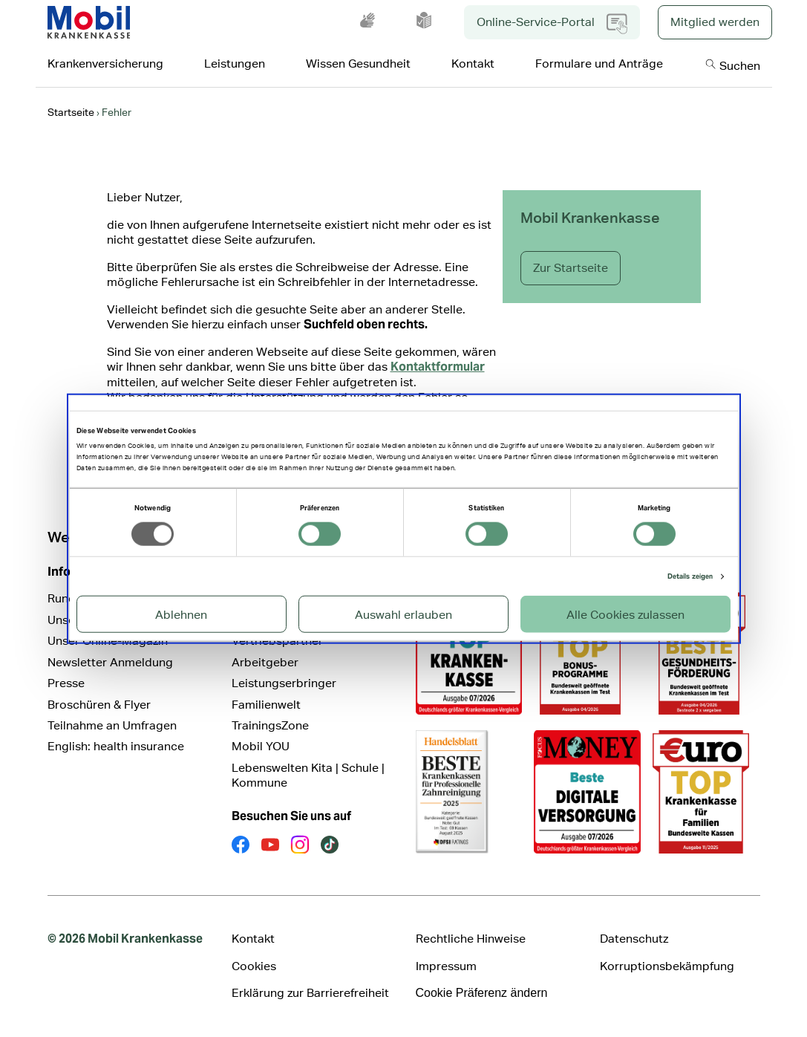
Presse (66, 683)
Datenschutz (634, 939)
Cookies (254, 966)
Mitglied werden (714, 22)
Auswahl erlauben (403, 615)
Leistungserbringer (284, 683)
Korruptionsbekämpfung (667, 966)
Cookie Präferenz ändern (482, 992)
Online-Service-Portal (552, 23)
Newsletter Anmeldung (110, 662)
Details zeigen (690, 576)
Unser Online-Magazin (108, 641)
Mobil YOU (261, 746)
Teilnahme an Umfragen (112, 725)
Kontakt (253, 939)
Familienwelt (266, 705)
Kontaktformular (438, 366)
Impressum (446, 966)
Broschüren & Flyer (99, 705)
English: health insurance (116, 746)
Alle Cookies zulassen (625, 615)
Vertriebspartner (277, 641)
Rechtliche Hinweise (471, 939)
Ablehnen (181, 615)
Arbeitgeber (265, 662)
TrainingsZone (270, 725)
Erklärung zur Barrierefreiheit (310, 993)
